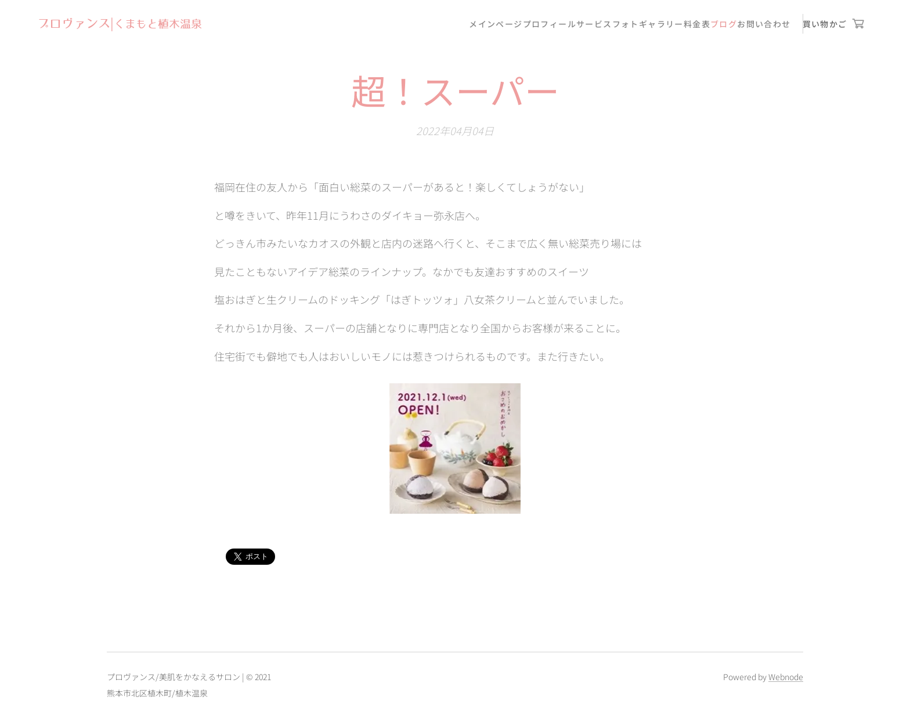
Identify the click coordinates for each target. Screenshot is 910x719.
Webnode (785, 676)
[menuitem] (495, 23)
